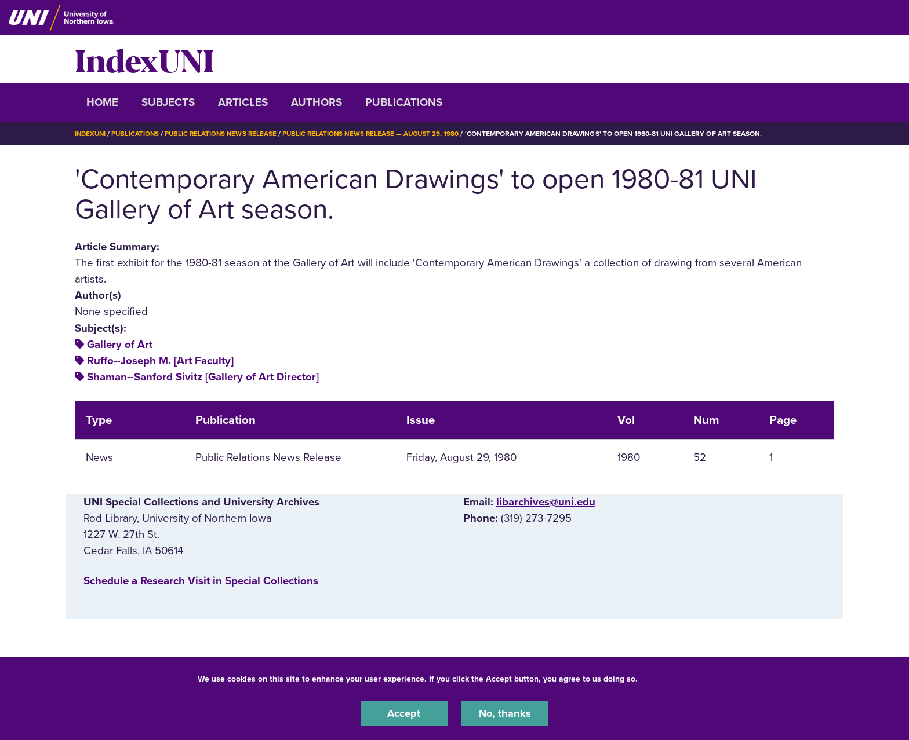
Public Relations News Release (225, 134)
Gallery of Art (119, 344)
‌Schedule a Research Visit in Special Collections (200, 580)
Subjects (168, 102)
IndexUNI (144, 59)
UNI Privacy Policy (676, 678)
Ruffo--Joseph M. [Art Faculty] (160, 360)
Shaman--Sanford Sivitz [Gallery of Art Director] (203, 377)
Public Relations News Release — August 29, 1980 (379, 134)
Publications (403, 102)
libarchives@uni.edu (545, 501)
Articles (243, 102)
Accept (404, 713)
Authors (316, 102)
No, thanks (505, 713)
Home (102, 102)
